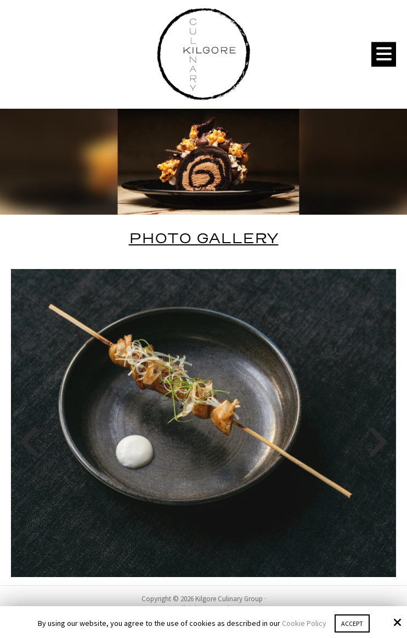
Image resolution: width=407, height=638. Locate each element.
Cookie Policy (304, 623)
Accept (352, 623)
